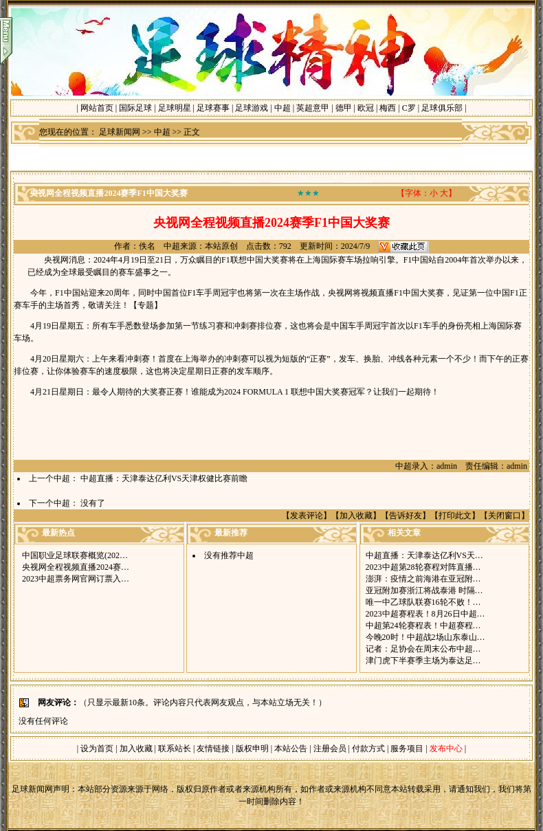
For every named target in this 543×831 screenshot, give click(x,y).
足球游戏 (251, 108)
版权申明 (252, 748)
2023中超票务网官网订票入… (75, 579)
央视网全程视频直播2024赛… (75, 567)
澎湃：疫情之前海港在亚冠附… (423, 579)
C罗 (409, 108)
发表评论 (306, 515)
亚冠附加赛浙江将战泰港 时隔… (424, 590)
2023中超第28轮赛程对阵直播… (423, 567)
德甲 (343, 108)
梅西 (387, 108)
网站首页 (96, 108)
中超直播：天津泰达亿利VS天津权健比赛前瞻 (163, 478)
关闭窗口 (504, 515)
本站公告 (290, 748)
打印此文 (455, 515)
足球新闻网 (119, 132)
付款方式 (369, 748)
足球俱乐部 (442, 108)
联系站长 (174, 748)
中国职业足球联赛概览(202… (75, 555)
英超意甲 (312, 108)
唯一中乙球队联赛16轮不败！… (423, 602)
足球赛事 (213, 108)
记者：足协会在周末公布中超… (423, 649)
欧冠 (365, 108)
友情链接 (213, 748)
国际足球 (135, 108)
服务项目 (405, 748)
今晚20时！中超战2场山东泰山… (425, 637)
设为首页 (96, 748)
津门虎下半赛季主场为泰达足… (423, 660)
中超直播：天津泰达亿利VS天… (424, 555)
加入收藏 (356, 515)
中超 (282, 108)
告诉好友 (405, 515)
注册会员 (330, 748)
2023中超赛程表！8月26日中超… (425, 614)
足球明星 (174, 108)
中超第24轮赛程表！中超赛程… (423, 625)
